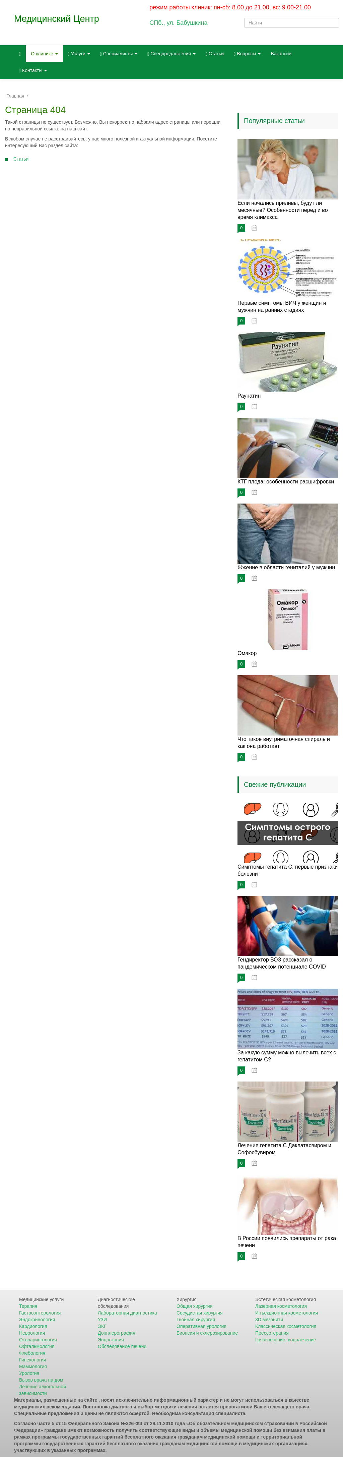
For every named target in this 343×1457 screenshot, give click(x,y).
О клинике (44, 53)
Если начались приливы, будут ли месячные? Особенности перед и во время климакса (282, 210)
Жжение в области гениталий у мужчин (286, 567)
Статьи (215, 54)
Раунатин (249, 396)
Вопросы (247, 54)
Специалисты (118, 54)
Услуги (79, 54)
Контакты (33, 70)
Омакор (247, 653)
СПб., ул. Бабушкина (178, 22)
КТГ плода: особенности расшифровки (285, 481)
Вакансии (281, 53)
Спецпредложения (171, 54)
